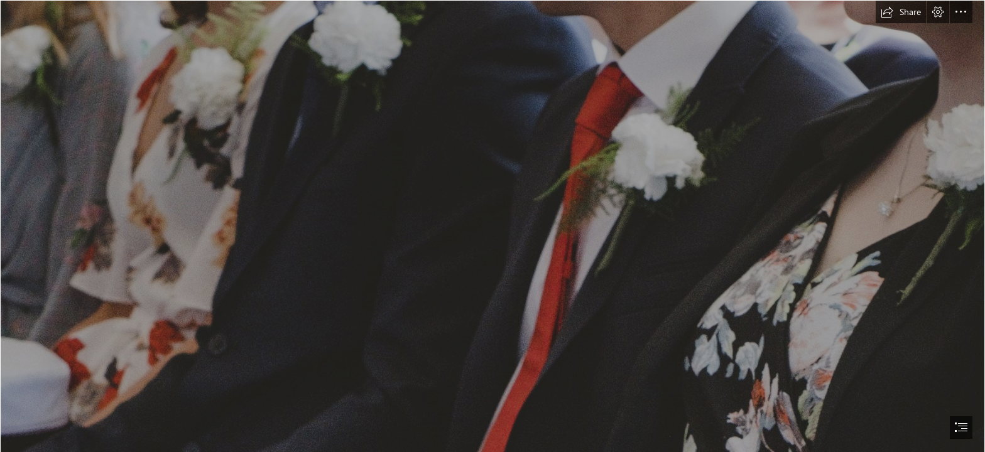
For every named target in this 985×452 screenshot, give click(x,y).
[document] (492, 226)
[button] (901, 12)
